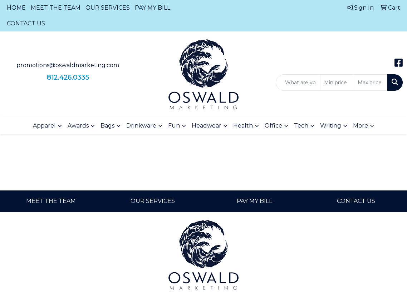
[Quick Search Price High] (371, 82)
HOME (16, 7)
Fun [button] (174, 125)
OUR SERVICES (107, 7)
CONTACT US (26, 23)
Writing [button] (330, 125)
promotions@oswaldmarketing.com (67, 65)
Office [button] (273, 125)
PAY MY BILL (152, 7)
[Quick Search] (298, 82)
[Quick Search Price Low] (337, 82)
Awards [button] (78, 125)
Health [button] (243, 125)
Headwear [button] (206, 125)
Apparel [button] (44, 125)
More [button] (360, 125)
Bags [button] (107, 125)
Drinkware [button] (141, 125)
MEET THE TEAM (55, 7)
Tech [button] (301, 125)
